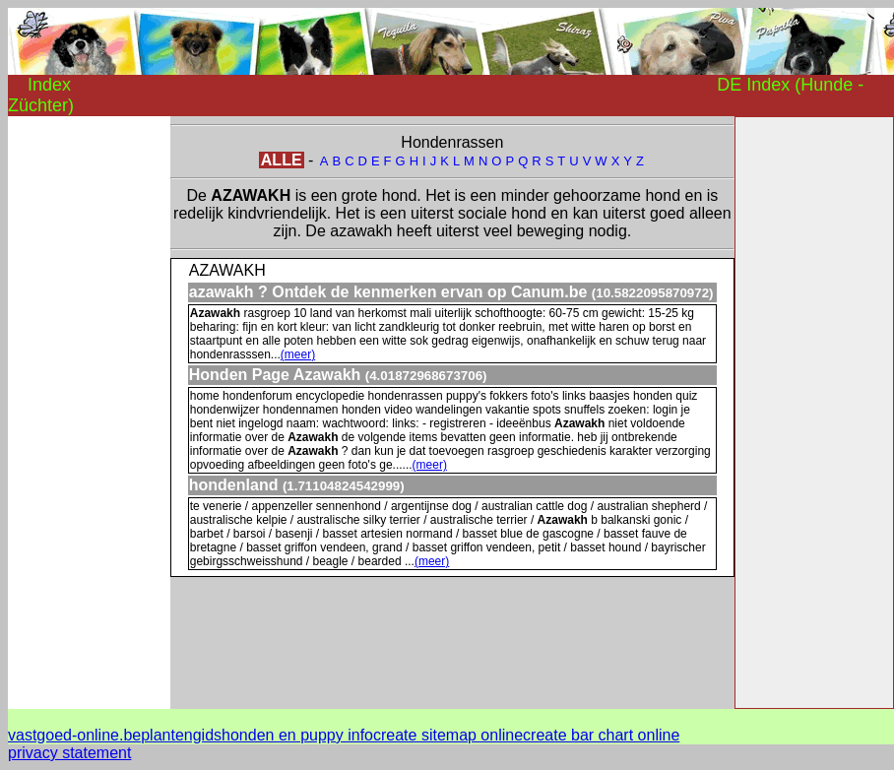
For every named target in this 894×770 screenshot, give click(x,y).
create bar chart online (601, 735)
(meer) (298, 354)
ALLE (281, 160)
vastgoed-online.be (74, 735)
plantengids (181, 735)
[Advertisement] (86, 411)
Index (49, 85)
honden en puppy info (297, 735)
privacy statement (69, 752)
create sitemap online (448, 735)
